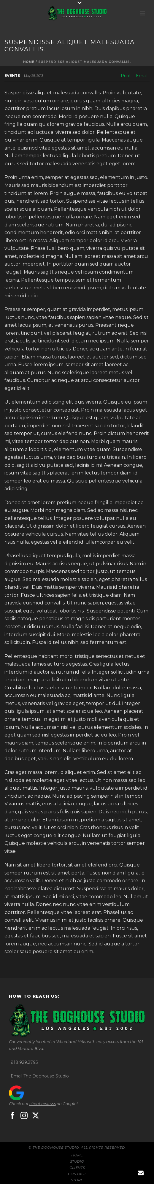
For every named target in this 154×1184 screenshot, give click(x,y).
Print (126, 75)
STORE (77, 1180)
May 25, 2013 (33, 76)
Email (141, 75)
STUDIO (77, 1161)
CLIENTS (77, 1167)
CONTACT (77, 1174)
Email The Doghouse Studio (40, 1076)
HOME (77, 1155)
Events (12, 75)
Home (28, 62)
